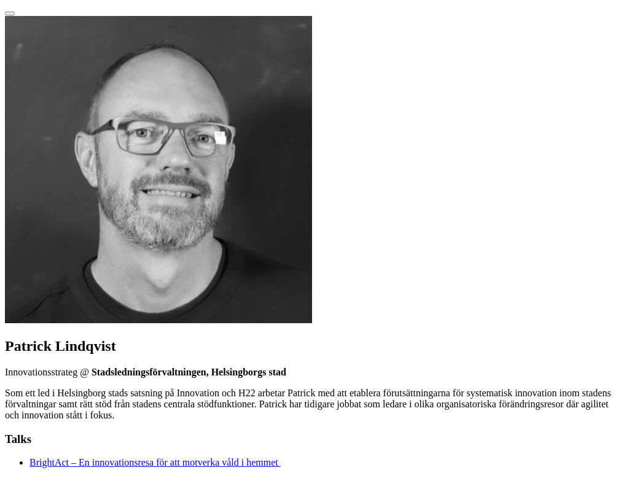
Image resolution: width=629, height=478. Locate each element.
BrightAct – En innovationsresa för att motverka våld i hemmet (155, 462)
